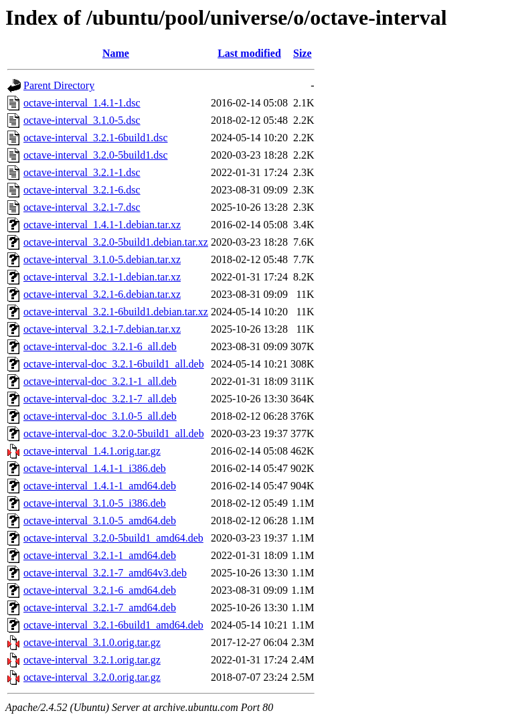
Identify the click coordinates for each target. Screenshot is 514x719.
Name (115, 53)
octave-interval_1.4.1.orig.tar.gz (92, 451)
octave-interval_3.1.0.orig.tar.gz (92, 642)
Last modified (249, 53)
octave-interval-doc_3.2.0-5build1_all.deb (113, 433)
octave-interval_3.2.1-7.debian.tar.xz (102, 329)
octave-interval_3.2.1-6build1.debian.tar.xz (115, 311)
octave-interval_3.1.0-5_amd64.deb (99, 520)
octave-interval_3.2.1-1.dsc (82, 172)
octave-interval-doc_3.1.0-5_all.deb (100, 416)
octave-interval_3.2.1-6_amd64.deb (99, 590)
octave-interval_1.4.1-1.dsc (82, 102)
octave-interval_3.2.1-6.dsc (82, 189)
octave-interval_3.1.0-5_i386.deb (94, 503)
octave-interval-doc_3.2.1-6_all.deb (100, 346)
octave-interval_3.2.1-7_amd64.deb (99, 607)
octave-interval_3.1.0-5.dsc (82, 120)
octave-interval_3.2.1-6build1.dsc (95, 137)
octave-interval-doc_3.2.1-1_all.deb (100, 381)
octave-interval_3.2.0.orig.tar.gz (92, 677)
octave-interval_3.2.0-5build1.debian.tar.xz (115, 242)
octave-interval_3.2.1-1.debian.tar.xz (102, 277)
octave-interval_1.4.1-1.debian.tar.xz (102, 224)
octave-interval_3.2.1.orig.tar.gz (92, 659)
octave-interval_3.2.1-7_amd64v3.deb (105, 572)
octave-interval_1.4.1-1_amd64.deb (99, 485)
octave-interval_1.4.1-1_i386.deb (94, 468)
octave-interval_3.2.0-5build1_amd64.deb (113, 538)
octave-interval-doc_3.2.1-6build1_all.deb (113, 364)
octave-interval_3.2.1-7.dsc (82, 207)
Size (302, 53)
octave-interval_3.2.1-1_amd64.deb (99, 555)
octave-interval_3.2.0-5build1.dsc (95, 155)
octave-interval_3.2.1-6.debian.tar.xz (102, 294)
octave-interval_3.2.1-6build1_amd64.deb (113, 625)
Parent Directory (58, 85)
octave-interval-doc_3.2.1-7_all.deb (100, 398)
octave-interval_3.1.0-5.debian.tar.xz (102, 259)
